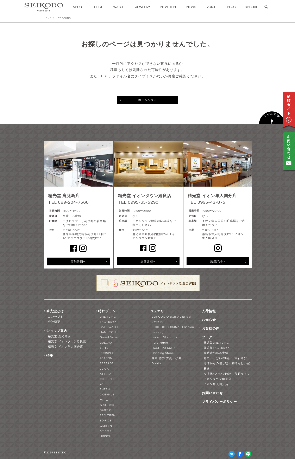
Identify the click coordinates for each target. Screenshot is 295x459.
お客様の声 (210, 328)
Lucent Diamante (165, 337)
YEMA (104, 348)
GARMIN (106, 426)
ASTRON (106, 358)
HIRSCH (105, 436)
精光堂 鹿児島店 (59, 336)
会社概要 (54, 322)
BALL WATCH (110, 327)
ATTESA (106, 374)
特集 (49, 356)
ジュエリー (159, 311)
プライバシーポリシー (219, 402)
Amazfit (106, 431)
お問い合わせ (212, 393)
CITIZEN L (107, 379)
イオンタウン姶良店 (217, 379)
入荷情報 (209, 311)
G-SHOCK (107, 405)
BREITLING (108, 316)
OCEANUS (107, 394)
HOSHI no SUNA (164, 348)
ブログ (207, 337)
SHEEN (105, 389)
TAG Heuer (108, 322)
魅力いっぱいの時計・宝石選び (225, 358)
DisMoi (157, 363)
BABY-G (105, 410)
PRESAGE (107, 363)
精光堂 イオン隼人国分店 (65, 346)
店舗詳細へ (78, 261)
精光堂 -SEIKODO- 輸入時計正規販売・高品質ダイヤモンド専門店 (44, 7)
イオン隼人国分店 (215, 384)
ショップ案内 (56, 331)
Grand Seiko (109, 337)
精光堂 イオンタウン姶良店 (67, 341)
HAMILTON (108, 332)
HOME (47, 18)
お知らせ (209, 320)
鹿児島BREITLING (216, 342)
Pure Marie (160, 342)
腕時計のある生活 (215, 353)
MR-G (104, 400)
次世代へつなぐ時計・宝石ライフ (226, 374)
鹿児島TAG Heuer (216, 348)
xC (101, 384)
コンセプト (55, 316)
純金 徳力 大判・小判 (167, 358)
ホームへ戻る (147, 100)
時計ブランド (108, 311)
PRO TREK (107, 415)
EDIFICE (106, 420)
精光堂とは (55, 311)
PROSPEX (107, 353)
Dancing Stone (163, 353)
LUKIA (104, 368)
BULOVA (106, 342)
